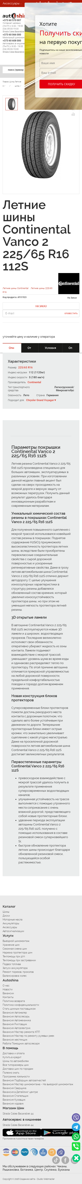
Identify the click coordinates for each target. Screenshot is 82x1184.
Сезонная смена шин (15, 948)
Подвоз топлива (12, 964)
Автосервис (11, 17)
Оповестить (71, 313)
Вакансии (9, 24)
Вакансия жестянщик (15, 1039)
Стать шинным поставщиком (19, 1008)
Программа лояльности (16, 1076)
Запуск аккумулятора (15, 968)
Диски (6, 915)
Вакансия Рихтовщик (15, 1024)
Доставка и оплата (14, 1053)
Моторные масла (12, 919)
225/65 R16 (25, 367)
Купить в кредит (12, 1057)
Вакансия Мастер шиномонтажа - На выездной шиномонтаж (38, 1084)
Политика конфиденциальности (21, 1004)
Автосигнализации (16, 10)
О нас (6, 985)
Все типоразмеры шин (16, 1065)
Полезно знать (11, 1072)
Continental (34, 382)
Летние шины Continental (16, 288)
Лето (26, 395)
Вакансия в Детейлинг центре (20, 1092)
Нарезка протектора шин (17, 952)
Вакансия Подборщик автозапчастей (24, 1080)
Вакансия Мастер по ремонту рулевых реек (28, 1035)
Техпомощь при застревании (19, 960)
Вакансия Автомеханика (17, 1020)
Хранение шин (11, 944)
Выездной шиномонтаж (16, 941)
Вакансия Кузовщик (14, 1099)
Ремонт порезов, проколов (18, 971)
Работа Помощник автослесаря (21, 1043)
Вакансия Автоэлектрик (17, 1028)
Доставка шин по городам (18, 1068)
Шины (6, 911)
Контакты (8, 997)
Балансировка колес (15, 975)
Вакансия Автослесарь (16, 1016)
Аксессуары (11, 3)
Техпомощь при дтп (14, 956)
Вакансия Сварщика (14, 1088)
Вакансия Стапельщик (15, 1095)
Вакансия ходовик (13, 1103)
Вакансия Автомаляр (15, 1012)
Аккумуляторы (11, 923)
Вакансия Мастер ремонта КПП (21, 1032)
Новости (7, 989)
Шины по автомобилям (16, 1061)
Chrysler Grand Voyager (40, 400)
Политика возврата (14, 1001)
